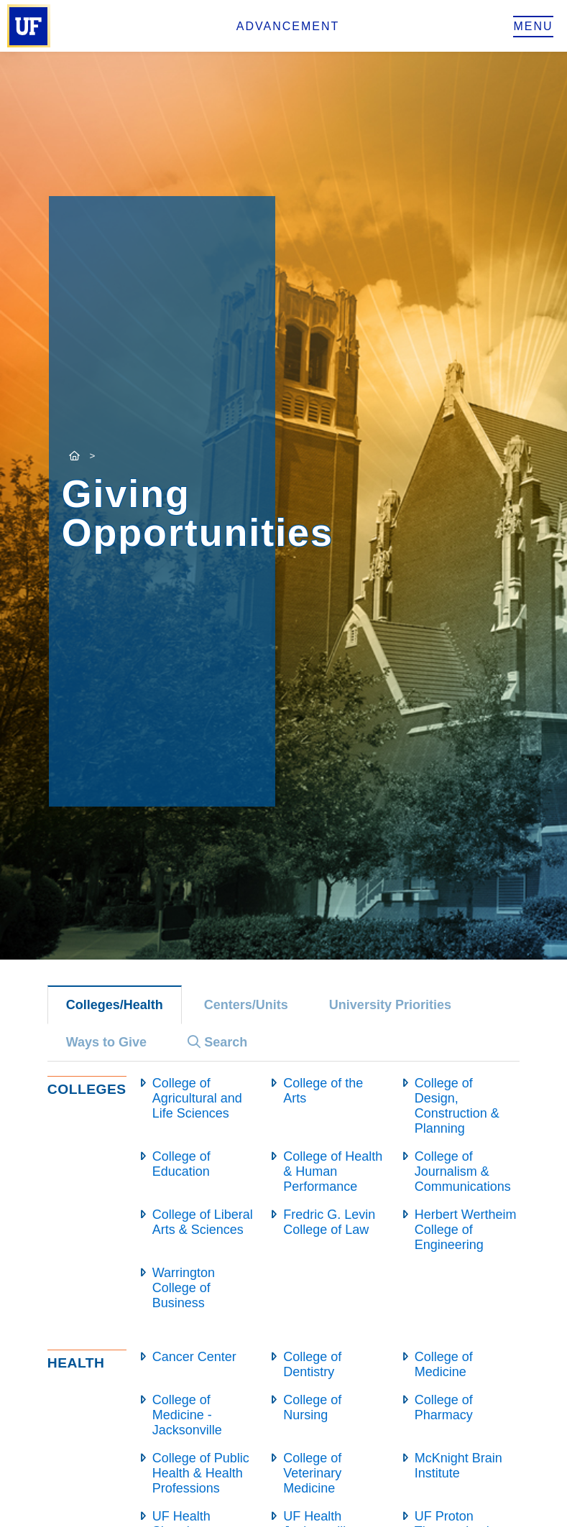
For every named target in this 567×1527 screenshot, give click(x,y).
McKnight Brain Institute (458, 1465)
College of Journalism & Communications (463, 1171)
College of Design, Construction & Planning (457, 1106)
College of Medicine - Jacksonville (187, 1415)
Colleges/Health (114, 1005)
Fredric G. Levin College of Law (329, 1222)
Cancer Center (194, 1357)
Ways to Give (106, 1042)
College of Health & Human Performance (332, 1171)
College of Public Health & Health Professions (200, 1473)
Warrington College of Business (183, 1288)
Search (217, 1042)
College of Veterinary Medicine (312, 1473)
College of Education (181, 1164)
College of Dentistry (312, 1364)
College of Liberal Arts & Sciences (202, 1222)
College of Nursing (312, 1407)
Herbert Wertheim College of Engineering (466, 1229)
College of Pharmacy (444, 1407)
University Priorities (390, 1005)
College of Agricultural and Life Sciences (197, 1098)
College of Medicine (444, 1364)
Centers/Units (246, 1005)
